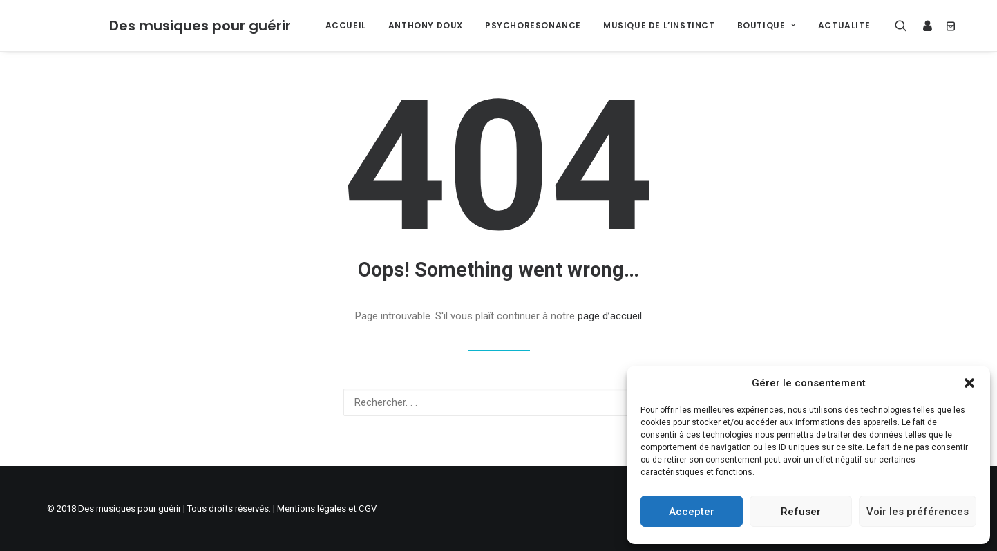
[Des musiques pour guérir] (200, 25)
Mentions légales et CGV (327, 508)
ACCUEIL (345, 25)
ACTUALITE (844, 25)
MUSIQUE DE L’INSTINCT (659, 25)
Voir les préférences (917, 511)
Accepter (691, 511)
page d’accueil (610, 316)
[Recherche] (904, 25)
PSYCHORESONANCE (533, 25)
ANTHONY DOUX (425, 25)
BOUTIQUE (766, 25)
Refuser (801, 511)
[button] (969, 383)
